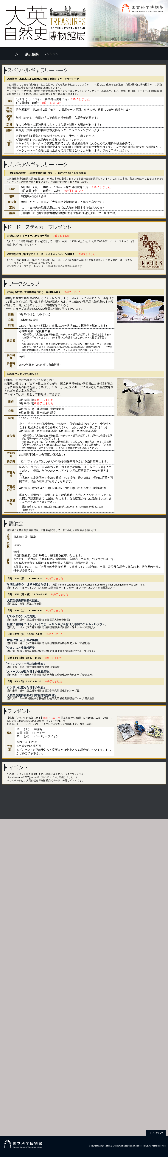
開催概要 (32, 54)
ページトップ (156, 1133)
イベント (51, 54)
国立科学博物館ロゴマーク (23, 1144)
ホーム (13, 54)
